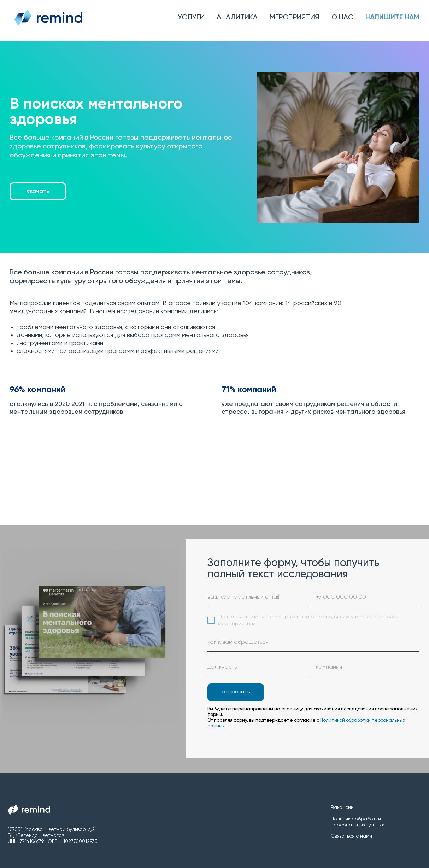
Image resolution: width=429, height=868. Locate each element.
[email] (259, 597)
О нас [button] (342, 17)
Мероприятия (294, 17)
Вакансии (342, 807)
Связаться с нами (351, 836)
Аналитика (237, 17)
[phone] (367, 597)
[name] (313, 643)
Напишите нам (392, 17)
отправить (236, 692)
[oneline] (259, 667)
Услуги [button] (191, 17)
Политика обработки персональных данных (357, 821)
